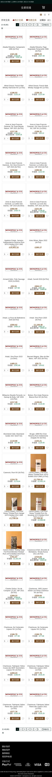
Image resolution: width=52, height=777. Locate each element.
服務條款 (6, 753)
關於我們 (6, 746)
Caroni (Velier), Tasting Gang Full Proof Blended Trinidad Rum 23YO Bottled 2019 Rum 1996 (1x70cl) (14, 552)
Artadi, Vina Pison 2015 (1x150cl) (13, 358)
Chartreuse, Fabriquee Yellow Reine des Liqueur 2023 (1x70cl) (38, 668)
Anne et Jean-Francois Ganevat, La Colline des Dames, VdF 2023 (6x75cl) (38, 165)
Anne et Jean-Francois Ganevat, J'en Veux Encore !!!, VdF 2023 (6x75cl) (14, 165)
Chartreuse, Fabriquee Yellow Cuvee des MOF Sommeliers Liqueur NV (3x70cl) (14, 668)
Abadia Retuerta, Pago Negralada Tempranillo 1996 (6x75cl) (38, 49)
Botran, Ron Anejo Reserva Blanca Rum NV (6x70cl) (38, 396)
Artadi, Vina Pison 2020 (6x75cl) (38, 319)
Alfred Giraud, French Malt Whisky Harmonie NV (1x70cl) (14, 87)
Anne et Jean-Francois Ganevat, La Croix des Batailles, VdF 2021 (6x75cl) (38, 204)
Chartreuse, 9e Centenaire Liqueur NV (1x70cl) (14, 628)
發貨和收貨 (7, 756)
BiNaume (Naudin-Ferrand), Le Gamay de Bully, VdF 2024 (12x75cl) (13, 397)
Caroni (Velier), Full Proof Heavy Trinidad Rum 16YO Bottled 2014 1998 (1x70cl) (38, 474)
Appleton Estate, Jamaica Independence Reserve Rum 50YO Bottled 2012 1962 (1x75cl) (13, 242)
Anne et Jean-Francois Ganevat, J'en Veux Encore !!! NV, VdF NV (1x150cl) (38, 126)
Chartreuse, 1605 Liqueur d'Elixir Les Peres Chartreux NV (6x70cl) (38, 591)
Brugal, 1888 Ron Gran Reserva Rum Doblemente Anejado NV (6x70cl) (38, 436)
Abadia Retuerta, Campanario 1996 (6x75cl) (14, 48)
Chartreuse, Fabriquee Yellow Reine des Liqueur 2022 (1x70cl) (14, 707)
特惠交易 (32, 20)
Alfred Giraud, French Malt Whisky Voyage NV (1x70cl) (38, 87)
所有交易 (5, 20)
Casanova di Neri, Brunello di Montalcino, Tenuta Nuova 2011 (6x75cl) (38, 552)
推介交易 (19, 20)
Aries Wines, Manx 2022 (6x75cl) (38, 241)
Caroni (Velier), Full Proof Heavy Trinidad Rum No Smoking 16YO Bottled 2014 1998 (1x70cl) (38, 513)
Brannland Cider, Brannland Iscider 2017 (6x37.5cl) (14, 435)
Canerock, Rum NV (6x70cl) (13, 473)
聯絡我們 (6, 750)
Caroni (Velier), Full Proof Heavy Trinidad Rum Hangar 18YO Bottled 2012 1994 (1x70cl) (13, 513)
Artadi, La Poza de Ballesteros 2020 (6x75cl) (14, 319)
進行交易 (15, 61)
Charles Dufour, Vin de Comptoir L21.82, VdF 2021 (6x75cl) (14, 591)
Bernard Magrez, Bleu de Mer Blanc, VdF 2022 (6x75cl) (38, 358)
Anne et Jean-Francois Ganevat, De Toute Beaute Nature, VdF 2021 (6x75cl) (14, 126)
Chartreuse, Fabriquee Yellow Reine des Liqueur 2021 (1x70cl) (38, 707)
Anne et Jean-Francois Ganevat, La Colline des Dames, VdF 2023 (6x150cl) (13, 204)
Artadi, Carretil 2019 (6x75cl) (38, 279)
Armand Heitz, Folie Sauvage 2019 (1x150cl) (14, 280)
